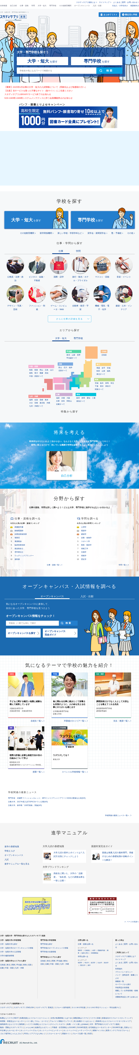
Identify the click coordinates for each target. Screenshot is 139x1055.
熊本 (46, 400)
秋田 (98, 371)
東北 (8, 965)
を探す (42, 61)
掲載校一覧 (119, 981)
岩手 (103, 368)
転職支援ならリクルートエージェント (34, 1018)
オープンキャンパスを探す (22, 633)
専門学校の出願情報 (48, 952)
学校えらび (9, 851)
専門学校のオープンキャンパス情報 (54, 948)
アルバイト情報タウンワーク (61, 1021)
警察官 (17, 538)
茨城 (96, 383)
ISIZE (90, 1034)
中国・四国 (9, 968)
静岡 (83, 398)
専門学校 (52, 6)
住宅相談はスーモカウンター (100, 1027)
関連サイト (66, 1034)
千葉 (96, 386)
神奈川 (108, 386)
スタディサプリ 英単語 (44, 1007)
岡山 (41, 370)
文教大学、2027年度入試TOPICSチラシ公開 (28, 802)
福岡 (31, 400)
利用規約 (118, 969)
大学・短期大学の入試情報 (10, 952)
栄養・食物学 (86, 538)
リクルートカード (54, 1034)
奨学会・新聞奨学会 (97, 233)
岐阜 (78, 398)
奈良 (63, 401)
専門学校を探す (46, 944)
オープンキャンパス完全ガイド (55, 633)
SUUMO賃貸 (82, 1027)
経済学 (93, 962)
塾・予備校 (116, 233)
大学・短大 (42, 6)
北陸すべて (62, 371)
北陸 (29, 965)
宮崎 (36, 403)
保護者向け (134, 6)
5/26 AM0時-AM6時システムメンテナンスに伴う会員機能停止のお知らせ (38, 98)
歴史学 (83, 559)
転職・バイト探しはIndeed (77, 1024)
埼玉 (112, 383)
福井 (70, 367)
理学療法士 (19, 552)
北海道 (104, 355)
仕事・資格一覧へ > (54, 565)
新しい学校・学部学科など (70, 233)
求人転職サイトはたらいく (84, 1021)
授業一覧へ (38, 772)
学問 (33, 6)
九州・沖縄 (19, 968)
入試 (6, 859)
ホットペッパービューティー (50, 1030)
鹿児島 (42, 403)
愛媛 (41, 373)
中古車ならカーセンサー (9, 1030)
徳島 (31, 373)
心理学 (83, 527)
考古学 (86, 962)
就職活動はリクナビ (81, 1018)
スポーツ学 (85, 541)
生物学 (83, 552)
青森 (98, 368)
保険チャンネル (99, 1030)
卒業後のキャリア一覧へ (75, 721)
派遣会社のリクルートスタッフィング (116, 1018)
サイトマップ (104, 2)
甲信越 (19, 965)
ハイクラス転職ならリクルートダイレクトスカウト (46, 1024)
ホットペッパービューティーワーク (77, 1030)
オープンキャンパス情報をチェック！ (30, 615)
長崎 (41, 400)
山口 (52, 370)
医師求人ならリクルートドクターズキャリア (113, 1021)
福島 (108, 371)
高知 (46, 373)
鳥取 (31, 370)
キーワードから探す (123, 984)
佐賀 (36, 400)
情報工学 (84, 549)
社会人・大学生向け (120, 6)
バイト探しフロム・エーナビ (37, 1021)
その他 (130, 233)
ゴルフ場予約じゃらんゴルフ (11, 1034)
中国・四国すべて (36, 376)
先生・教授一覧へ (121, 721)
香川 (36, 373)
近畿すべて (60, 404)
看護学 (83, 531)
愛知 (88, 398)
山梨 (73, 355)
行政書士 (87, 950)
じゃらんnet (28, 1027)
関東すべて (99, 389)
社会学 (100, 962)
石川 (65, 367)
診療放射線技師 (21, 534)
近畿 (2, 968)
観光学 (106, 962)
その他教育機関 (65, 6)
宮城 (108, 368)
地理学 (80, 962)
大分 (31, 403)
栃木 (102, 383)
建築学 (83, 534)
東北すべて (100, 374)
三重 (93, 398)
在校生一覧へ (37, 721)
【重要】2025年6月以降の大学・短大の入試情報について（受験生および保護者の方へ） (45, 87)
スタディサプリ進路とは (85, 2)
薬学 (89, 965)
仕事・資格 (24, 6)
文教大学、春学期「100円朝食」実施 (25, 805)
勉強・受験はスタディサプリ (11, 1027)
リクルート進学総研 (62, 1007)
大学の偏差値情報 (7, 956)
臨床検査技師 (20, 545)
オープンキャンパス (82, 6)
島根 (36, 370)
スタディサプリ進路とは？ (125, 956)
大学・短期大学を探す (9, 944)
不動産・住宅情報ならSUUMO (64, 1027)
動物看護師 (19, 531)
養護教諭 (18, 541)
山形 (103, 371)
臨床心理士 (85, 953)
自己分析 (13, 6)
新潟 (68, 355)
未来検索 (3, 6)
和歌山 (69, 401)
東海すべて (80, 401)
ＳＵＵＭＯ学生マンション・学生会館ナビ (103, 1007)
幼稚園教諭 (94, 953)
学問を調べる (83, 957)
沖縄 (48, 403)
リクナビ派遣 (95, 1018)
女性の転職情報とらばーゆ (61, 1018)
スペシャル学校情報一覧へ (74, 772)
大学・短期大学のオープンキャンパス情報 (16, 948)
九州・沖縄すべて (36, 406)
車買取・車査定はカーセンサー (12, 1021)
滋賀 (58, 398)
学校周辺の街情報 (122, 988)
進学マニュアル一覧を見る (17, 864)
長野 (78, 355)
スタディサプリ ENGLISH (24, 1007)
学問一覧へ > (124, 565)
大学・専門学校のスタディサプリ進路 (104, 1024)
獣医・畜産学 (86, 545)
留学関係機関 (46, 233)
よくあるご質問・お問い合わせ (125, 2)
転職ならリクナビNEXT (9, 1018)
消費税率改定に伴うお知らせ (126, 997)
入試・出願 (97, 6)
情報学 (83, 556)
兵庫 (58, 401)
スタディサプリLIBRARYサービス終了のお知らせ (27, 94)
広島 (46, 370)
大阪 (68, 398)
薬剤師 (17, 559)
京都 (63, 398)
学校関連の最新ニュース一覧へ (117, 815)
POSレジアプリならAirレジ (34, 1034)
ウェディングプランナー (24, 556)
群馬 (107, 383)
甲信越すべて (72, 358)
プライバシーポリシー (124, 972)
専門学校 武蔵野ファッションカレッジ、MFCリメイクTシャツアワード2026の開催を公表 (47, 798)
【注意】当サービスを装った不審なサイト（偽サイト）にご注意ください (38, 91)
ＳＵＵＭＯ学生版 (78, 1007)
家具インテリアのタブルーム (117, 1030)
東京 (102, 386)
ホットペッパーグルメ (29, 1030)
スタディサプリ (6, 1007)
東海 (25, 965)
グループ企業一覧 (79, 1034)
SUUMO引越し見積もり (121, 1027)
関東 (13, 965)
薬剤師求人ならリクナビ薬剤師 (12, 1024)
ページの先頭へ (133, 922)
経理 (93, 950)
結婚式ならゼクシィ (42, 1027)
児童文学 (82, 965)
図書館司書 (19, 527)
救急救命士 (19, 549)
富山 (60, 367)
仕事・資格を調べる (85, 944)
